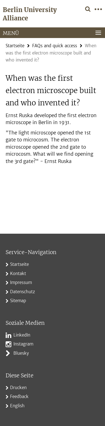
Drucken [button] (18, 387)
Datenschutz (22, 291)
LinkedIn (21, 335)
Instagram (23, 344)
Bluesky (21, 353)
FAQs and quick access (54, 45)
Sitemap (18, 300)
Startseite (15, 45)
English (17, 405)
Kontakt (18, 273)
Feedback (19, 396)
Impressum (21, 282)
